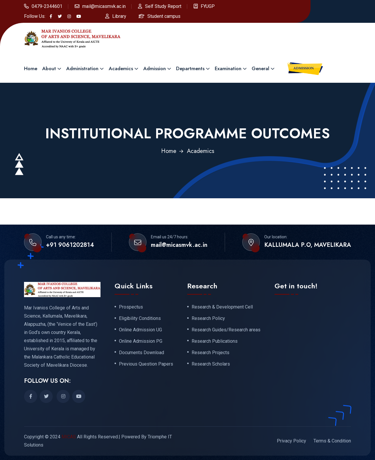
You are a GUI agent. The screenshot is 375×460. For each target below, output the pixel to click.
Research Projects (210, 352)
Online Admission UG (140, 329)
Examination (228, 68)
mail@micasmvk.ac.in (104, 6)
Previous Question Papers (146, 364)
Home (30, 68)
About (49, 68)
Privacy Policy (291, 441)
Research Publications (215, 341)
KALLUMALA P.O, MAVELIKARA (307, 245)
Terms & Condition (332, 441)
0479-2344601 (47, 6)
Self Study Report (163, 6)
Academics (121, 68)
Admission (154, 68)
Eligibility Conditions (140, 318)
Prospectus (131, 307)
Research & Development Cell (222, 307)
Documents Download (141, 352)
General (260, 68)
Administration (82, 68)
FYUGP (208, 6)
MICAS (69, 437)
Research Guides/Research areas (226, 329)
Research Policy (208, 318)
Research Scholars (211, 364)
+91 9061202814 (70, 245)
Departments (190, 68)
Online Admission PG (140, 341)
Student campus (163, 16)
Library (119, 16)
